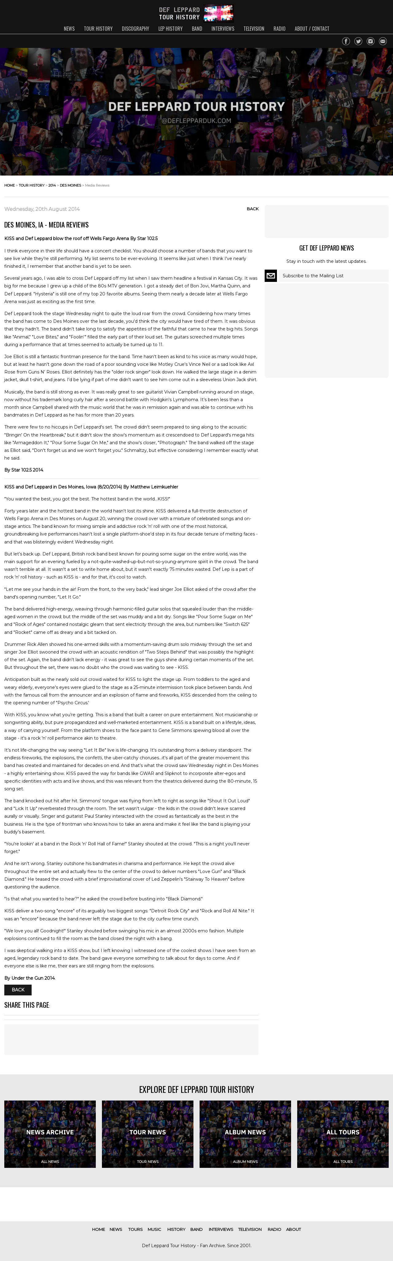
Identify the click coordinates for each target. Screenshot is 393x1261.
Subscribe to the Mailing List (313, 276)
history (176, 1229)
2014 (52, 185)
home (9, 185)
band (197, 28)
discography (135, 28)
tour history (98, 28)
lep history (170, 28)
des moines (70, 185)
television (253, 28)
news (69, 28)
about (293, 1229)
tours (135, 1229)
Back (253, 208)
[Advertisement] (131, 1039)
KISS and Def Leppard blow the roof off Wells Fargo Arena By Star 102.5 (81, 238)
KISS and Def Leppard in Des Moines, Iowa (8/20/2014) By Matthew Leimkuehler (91, 487)
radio (280, 28)
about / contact (312, 28)
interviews (223, 28)
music (154, 1229)
